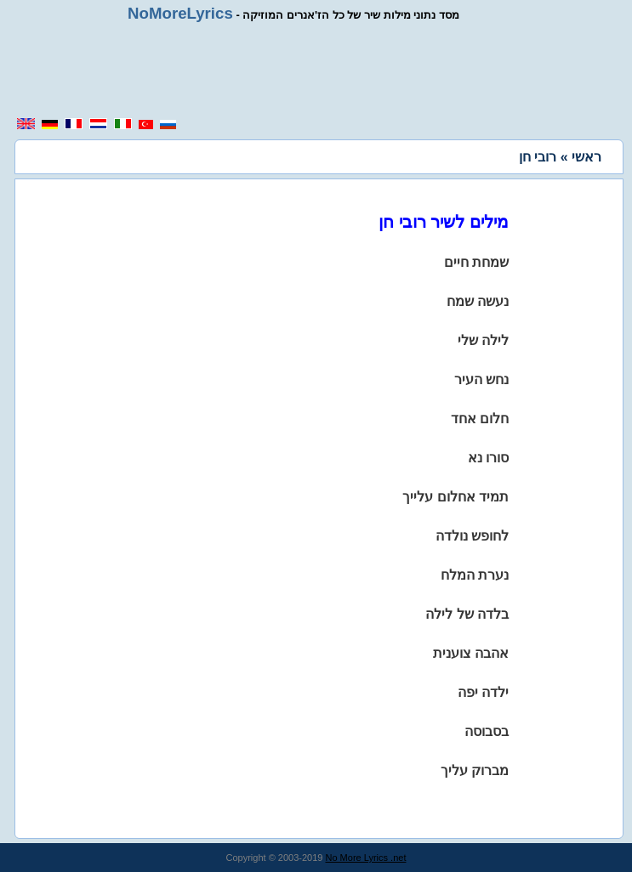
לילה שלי (483, 340)
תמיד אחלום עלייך (455, 497)
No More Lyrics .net (366, 857)
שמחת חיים (476, 262)
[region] (322, 69)
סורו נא (488, 457)
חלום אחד (480, 418)
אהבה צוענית (471, 653)
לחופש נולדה (472, 536)
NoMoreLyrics (180, 13)
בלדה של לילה (467, 614)
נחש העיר (481, 379)
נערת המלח (475, 575)
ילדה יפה (483, 692)
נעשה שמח (478, 301)
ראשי (586, 157)
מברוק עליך (475, 770)
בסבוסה (486, 731)
